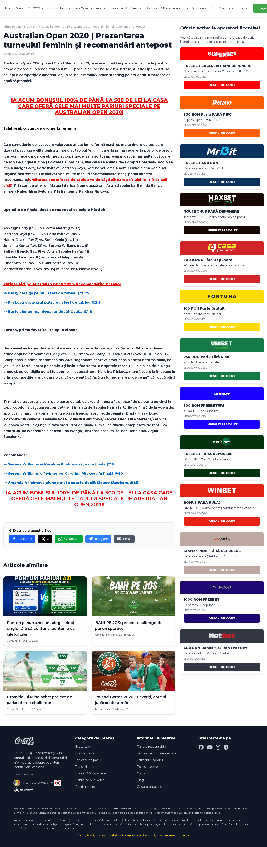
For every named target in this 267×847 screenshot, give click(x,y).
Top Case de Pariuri (90, 8)
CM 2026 (36, 8)
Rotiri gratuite (85, 787)
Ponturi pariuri (85, 753)
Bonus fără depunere (90, 773)
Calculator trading (149, 787)
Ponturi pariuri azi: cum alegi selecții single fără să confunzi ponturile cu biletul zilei (41, 628)
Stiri (35, 26)
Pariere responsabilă (151, 747)
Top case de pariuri (88, 760)
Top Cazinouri (195, 8)
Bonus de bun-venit (89, 780)
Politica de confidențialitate (157, 753)
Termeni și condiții (150, 760)
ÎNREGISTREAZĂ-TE (222, 230)
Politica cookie (147, 767)
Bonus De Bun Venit (125, 8)
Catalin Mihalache (106, 634)
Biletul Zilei (14, 8)
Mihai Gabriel (103, 709)
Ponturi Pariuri (59, 8)
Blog (242, 8)
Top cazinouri (84, 767)
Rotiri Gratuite (222, 8)
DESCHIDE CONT (222, 85)
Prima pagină (12, 26)
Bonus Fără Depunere (163, 8)
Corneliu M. (13, 640)
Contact (143, 773)
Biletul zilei (83, 747)
